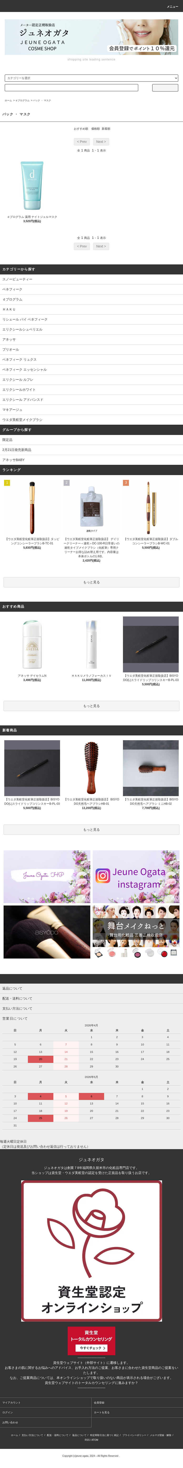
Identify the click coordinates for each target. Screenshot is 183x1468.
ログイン (7, 1412)
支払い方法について (32, 1435)
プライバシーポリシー (134, 1435)
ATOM (95, 1440)
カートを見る (102, 1412)
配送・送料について (57, 1435)
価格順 (95, 128)
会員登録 (99, 1402)
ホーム (8, 100)
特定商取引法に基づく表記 (104, 1435)
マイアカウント (11, 1402)
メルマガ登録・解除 (160, 1435)
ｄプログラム (22, 100)
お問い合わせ (10, 1422)
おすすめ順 (81, 128)
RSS (87, 1440)
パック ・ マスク (42, 100)
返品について (79, 1435)
